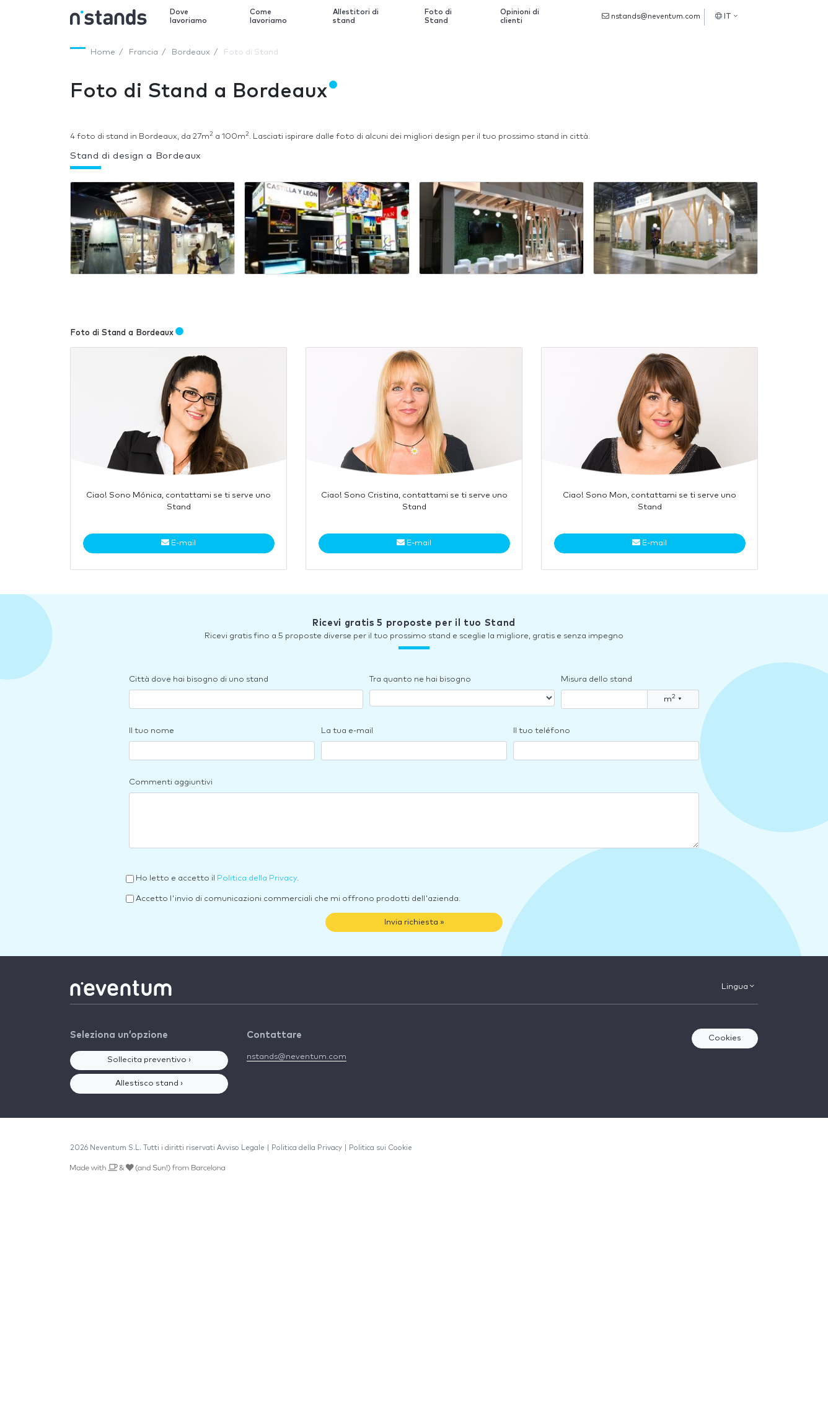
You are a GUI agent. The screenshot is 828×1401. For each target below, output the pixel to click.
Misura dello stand (596, 679)
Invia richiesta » (414, 922)
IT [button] (726, 16)
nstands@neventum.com (651, 16)
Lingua (737, 986)
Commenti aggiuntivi (171, 782)
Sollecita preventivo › (149, 1060)
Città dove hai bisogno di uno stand (198, 679)
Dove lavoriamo (188, 16)
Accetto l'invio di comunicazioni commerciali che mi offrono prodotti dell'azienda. (298, 899)
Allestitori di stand (356, 16)
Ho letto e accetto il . (217, 878)
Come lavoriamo (268, 16)
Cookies (724, 1038)
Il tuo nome (151, 731)
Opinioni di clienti (519, 16)
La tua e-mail (347, 731)
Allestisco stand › (149, 1083)
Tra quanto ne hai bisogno (420, 679)
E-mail (178, 542)
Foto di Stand (438, 16)
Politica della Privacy (257, 878)
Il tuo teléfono (541, 731)
